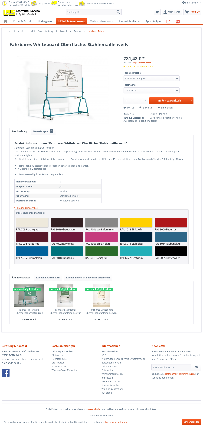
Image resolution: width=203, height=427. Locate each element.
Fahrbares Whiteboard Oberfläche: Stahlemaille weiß (101, 311)
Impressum (108, 377)
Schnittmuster (59, 366)
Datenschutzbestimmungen (180, 373)
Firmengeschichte (111, 381)
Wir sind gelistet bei (112, 388)
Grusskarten (58, 362)
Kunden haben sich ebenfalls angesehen (88, 277)
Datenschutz (108, 370)
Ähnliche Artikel (21, 277)
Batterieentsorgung (112, 362)
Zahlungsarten (109, 366)
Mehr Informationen (116, 422)
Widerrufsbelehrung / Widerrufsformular (123, 358)
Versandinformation (112, 373)
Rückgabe (107, 392)
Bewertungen (43, 131)
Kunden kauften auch (48, 277)
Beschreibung (19, 131)
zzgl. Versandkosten (142, 62)
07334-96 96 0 (12, 355)
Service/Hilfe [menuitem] (190, 2)
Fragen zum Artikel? (26, 207)
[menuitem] (94, 12)
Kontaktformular (110, 385)
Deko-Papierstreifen (62, 351)
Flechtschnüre (59, 358)
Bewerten (146, 107)
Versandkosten (94, 409)
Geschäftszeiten (110, 351)
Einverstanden (192, 421)
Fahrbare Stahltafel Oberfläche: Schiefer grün (29, 311)
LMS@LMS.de (44, 3)
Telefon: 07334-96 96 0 (19, 2)
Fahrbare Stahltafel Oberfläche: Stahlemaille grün (65, 311)
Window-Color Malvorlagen (66, 370)
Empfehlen (165, 107)
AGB (104, 355)
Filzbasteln (57, 355)
